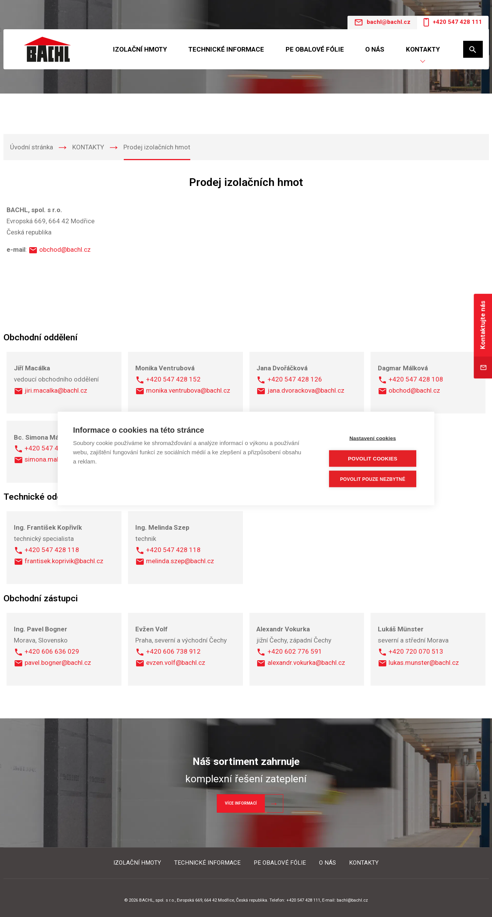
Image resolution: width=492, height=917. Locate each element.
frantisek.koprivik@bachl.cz (64, 561)
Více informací (241, 803)
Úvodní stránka (31, 147)
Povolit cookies (372, 459)
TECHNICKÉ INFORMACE (226, 49)
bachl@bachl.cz (382, 22)
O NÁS (374, 49)
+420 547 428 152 (173, 379)
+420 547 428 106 (52, 448)
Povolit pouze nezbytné (373, 479)
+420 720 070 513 (416, 651)
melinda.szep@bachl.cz (180, 561)
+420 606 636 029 (52, 651)
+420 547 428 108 (416, 379)
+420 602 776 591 (295, 651)
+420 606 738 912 (173, 651)
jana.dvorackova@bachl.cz (306, 390)
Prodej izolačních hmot (156, 147)
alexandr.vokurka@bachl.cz (306, 662)
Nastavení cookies (372, 438)
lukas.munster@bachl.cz (424, 662)
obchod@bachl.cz (65, 249)
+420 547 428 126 (295, 379)
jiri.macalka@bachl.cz (56, 390)
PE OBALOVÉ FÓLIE (315, 49)
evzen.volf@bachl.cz (175, 662)
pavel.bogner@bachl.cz (58, 662)
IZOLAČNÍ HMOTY (140, 49)
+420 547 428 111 (453, 22)
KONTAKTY (423, 49)
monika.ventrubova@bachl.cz (188, 390)
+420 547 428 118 (52, 550)
